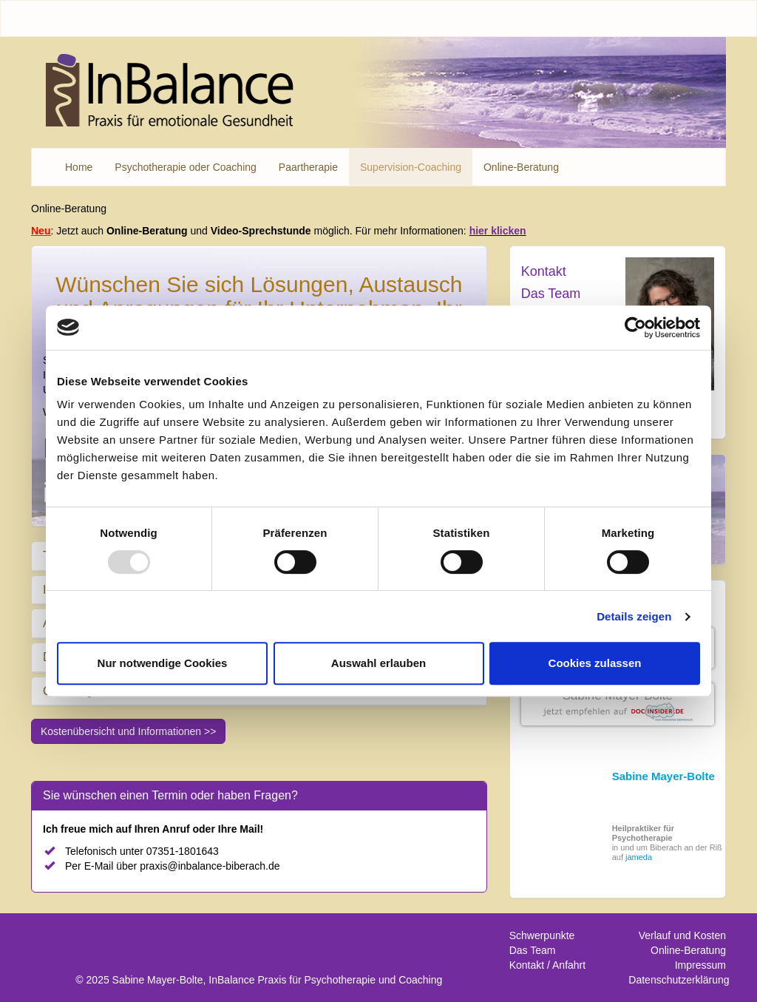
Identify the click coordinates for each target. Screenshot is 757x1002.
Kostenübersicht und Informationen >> (128, 731)
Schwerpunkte (542, 935)
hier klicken (497, 231)
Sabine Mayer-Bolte (618, 695)
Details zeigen (634, 616)
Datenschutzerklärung (678, 980)
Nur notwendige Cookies (163, 663)
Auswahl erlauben (378, 663)
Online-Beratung (688, 950)
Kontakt (543, 271)
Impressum (700, 965)
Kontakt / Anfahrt (547, 965)
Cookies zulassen (595, 663)
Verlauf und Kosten (682, 935)
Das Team (551, 293)
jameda (638, 857)
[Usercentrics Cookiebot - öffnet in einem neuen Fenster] (635, 327)
